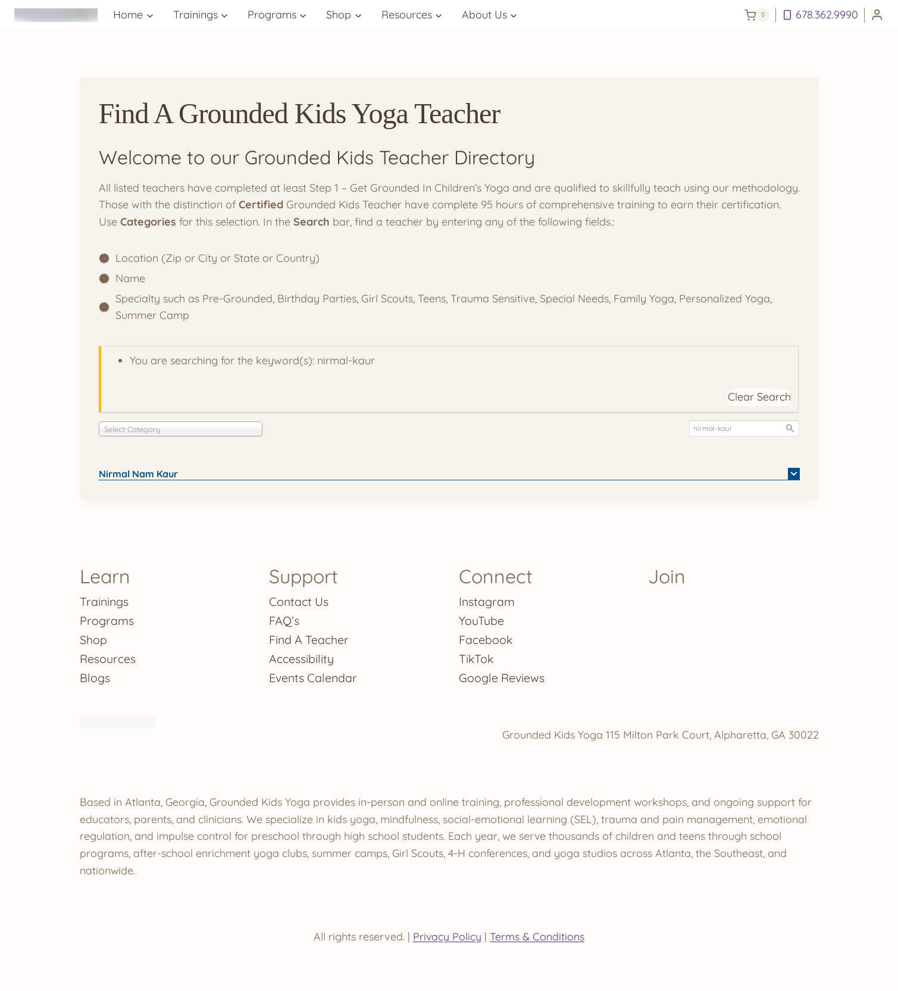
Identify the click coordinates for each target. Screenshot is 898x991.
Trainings (105, 600)
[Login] (877, 15)
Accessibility (301, 658)
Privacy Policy (447, 936)
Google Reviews (502, 677)
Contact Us (299, 600)
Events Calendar (314, 677)
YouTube (481, 619)
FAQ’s (284, 619)
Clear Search (759, 397)
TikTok (477, 658)
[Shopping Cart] (756, 14)
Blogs (95, 677)
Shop (93, 639)
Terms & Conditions (537, 936)
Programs (107, 619)
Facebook (486, 639)
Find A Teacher (309, 639)
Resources (108, 658)
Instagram (487, 600)
